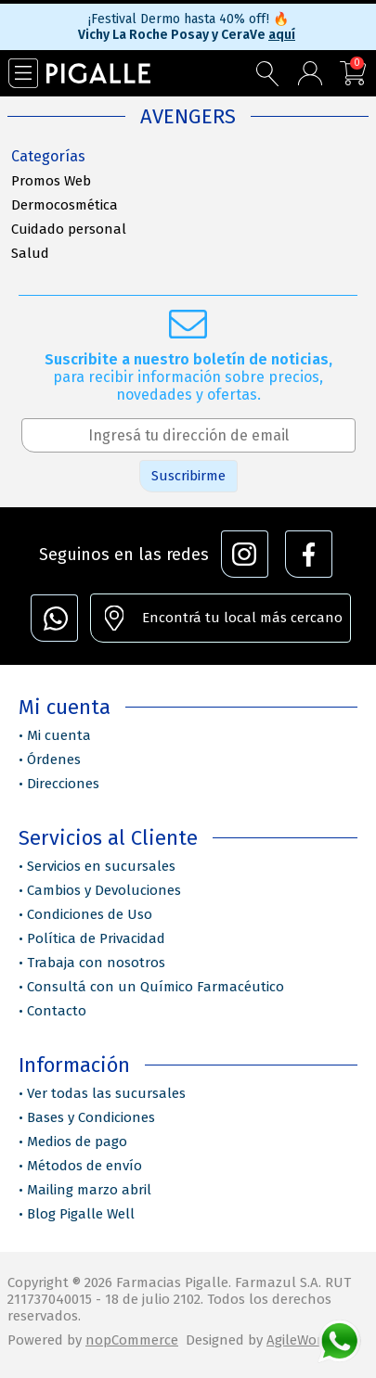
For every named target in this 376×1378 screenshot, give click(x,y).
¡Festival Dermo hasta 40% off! (188, 19)
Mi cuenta (59, 735)
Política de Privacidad (96, 938)
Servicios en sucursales (101, 866)
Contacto (56, 1010)
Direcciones (63, 783)
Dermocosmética (64, 205)
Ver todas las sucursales (106, 1093)
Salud (30, 253)
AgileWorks (301, 1340)
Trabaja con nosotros (96, 962)
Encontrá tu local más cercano (242, 617)
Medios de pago (77, 1141)
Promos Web (51, 180)
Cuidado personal (68, 229)
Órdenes (54, 759)
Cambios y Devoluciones (104, 890)
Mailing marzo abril (89, 1189)
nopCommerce (131, 1340)
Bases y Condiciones (91, 1117)
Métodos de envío (84, 1165)
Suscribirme (188, 475)
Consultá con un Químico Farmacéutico (155, 986)
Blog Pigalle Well (81, 1214)
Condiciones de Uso (89, 914)
